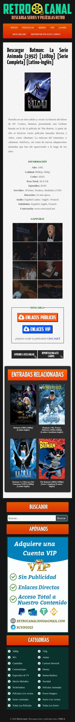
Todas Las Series (51, 705)
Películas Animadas (52, 687)
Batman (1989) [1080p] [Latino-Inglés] (23, 429)
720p (45, 651)
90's (14, 657)
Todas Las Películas (22, 705)
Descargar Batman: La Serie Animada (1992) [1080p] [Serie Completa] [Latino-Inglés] (37, 56)
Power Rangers (50, 693)
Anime (46, 657)
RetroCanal (22, 719)
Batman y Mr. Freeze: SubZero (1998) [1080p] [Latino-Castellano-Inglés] (52, 430)
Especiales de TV (21, 675)
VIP (52, 28)
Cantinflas (17, 663)
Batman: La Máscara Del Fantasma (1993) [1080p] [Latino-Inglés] (23, 484)
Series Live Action (51, 699)
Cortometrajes (19, 669)
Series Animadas (21, 699)
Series (42, 28)
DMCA (62, 719)
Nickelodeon (19, 687)
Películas (28, 28)
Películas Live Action (23, 693)
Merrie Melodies (21, 681)
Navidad (47, 681)
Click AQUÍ (53, 338)
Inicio (14, 28)
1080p (16, 651)
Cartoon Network (51, 663)
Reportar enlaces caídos (45, 34)
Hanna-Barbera (50, 675)
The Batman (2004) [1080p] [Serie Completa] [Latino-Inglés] (52, 484)
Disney (46, 669)
